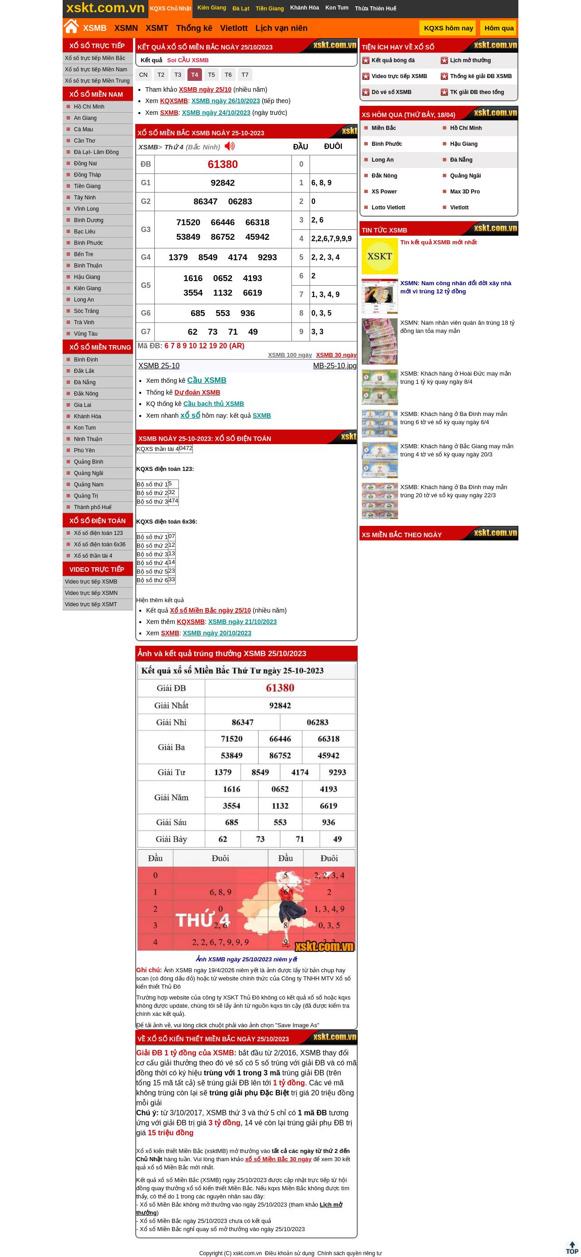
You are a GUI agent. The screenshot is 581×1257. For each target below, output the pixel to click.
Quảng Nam (88, 484)
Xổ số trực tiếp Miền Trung (97, 81)
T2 (161, 74)
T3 (177, 74)
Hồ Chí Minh (89, 107)
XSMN (126, 28)
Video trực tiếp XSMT (91, 604)
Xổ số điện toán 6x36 (100, 544)
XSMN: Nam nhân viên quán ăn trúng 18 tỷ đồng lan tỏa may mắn (457, 326)
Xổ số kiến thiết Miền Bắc (191, 1039)
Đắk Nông (86, 394)
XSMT (157, 28)
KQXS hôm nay (448, 28)
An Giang (85, 118)
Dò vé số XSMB (392, 92)
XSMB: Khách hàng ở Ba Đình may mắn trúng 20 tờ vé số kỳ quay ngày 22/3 (453, 491)
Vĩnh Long (86, 209)
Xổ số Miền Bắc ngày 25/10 (210, 610)
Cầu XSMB (207, 380)
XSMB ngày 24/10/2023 (216, 112)
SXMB (169, 112)
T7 (244, 74)
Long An (84, 300)
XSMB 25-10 (159, 366)
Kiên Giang (87, 288)
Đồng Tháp (87, 175)
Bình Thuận (88, 265)
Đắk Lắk (84, 371)
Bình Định (86, 359)
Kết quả (151, 60)
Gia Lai (82, 405)
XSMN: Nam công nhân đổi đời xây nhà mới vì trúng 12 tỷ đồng (456, 287)
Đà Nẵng (85, 382)
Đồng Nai (85, 163)
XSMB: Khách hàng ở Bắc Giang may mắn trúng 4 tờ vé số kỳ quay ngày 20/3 (456, 450)
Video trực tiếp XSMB (91, 582)
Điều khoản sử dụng (290, 1253)
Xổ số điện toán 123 (98, 533)
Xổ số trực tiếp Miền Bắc (95, 58)
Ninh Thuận (88, 439)
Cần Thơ (84, 141)
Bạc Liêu (84, 231)
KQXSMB (174, 100)
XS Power (384, 191)
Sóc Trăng (86, 311)
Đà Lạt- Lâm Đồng (96, 152)
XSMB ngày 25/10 (205, 89)
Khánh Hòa (87, 416)
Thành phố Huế (93, 507)
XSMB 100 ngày (290, 354)
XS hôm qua (382, 115)
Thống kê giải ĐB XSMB (481, 76)
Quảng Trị (86, 496)
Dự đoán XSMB (197, 392)
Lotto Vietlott (388, 207)
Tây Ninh (85, 197)
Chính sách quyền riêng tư (349, 1253)
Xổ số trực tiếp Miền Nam (96, 69)
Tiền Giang (87, 186)
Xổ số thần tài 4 (93, 556)
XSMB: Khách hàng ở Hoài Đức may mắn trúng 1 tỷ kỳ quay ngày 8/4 (455, 377)
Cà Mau (83, 129)
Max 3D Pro (465, 191)
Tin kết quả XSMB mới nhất (438, 242)
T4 (194, 74)
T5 (211, 74)
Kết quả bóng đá (393, 60)
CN (143, 74)
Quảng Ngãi (88, 473)
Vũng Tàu (86, 334)
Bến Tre (83, 254)
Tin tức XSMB (384, 230)
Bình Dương (88, 220)
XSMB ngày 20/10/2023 (217, 633)
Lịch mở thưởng (470, 60)
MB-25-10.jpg (335, 366)
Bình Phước (88, 243)
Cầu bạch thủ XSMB (213, 403)
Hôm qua (499, 28)
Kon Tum (85, 428)
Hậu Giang (87, 277)
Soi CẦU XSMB (188, 60)
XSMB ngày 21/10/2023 (242, 621)
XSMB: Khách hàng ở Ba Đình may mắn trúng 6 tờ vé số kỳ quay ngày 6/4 (453, 418)
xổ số (191, 415)
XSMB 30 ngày (336, 354)
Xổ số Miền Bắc (164, 133)
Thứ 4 (173, 147)
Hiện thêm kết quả (160, 600)
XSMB (95, 28)
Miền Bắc (384, 128)
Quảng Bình (88, 462)
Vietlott (459, 207)
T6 (228, 74)
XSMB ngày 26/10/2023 (226, 100)
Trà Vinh (84, 322)
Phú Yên (84, 450)
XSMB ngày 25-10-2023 (228, 133)
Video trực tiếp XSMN (91, 593)
